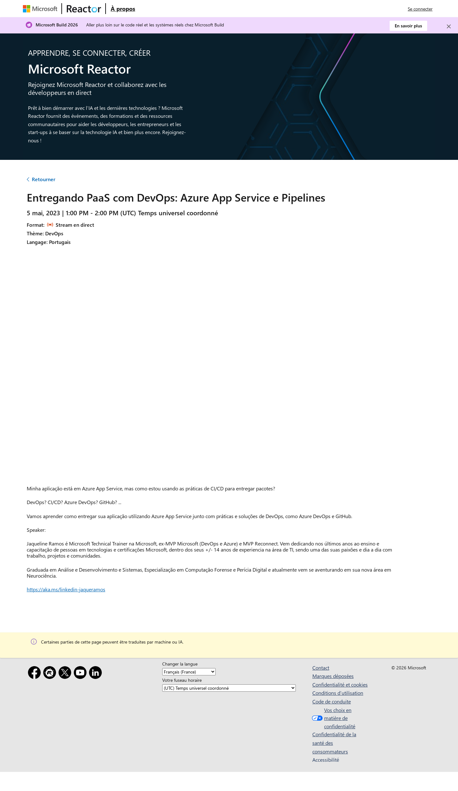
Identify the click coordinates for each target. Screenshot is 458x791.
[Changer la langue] (189, 671)
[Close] (449, 26)
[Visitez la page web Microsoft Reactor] (84, 8)
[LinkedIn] (96, 673)
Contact (320, 667)
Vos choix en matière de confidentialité (332, 718)
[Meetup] (51, 673)
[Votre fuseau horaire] (229, 688)
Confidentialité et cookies (340, 684)
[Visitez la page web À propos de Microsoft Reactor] (123, 8)
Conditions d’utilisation (337, 692)
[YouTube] (81, 673)
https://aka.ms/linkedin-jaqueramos (66, 589)
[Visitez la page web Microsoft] (41, 8)
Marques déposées (333, 676)
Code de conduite (331, 701)
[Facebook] (35, 673)
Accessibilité (325, 759)
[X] (66, 673)
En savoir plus (408, 26)
